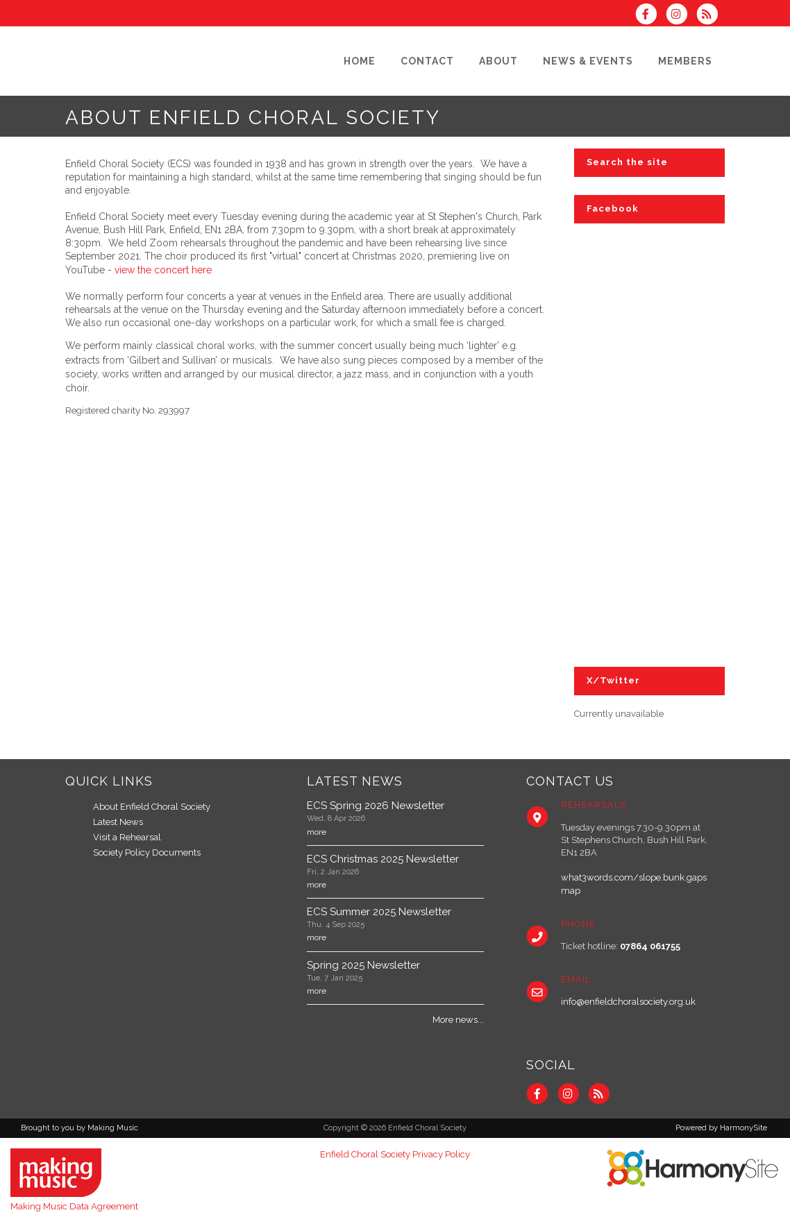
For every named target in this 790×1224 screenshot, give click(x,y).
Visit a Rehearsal (127, 837)
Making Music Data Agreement (74, 1206)
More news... (458, 1019)
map (570, 890)
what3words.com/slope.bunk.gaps (634, 877)
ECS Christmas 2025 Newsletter (383, 859)
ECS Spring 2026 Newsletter (375, 805)
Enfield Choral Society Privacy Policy (395, 1154)
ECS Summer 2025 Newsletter (379, 912)
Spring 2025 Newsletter (363, 965)
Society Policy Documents (147, 852)
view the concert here (163, 269)
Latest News (118, 822)
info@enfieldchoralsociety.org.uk (628, 1001)
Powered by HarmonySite (721, 1127)
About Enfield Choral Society (151, 806)
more (316, 832)
